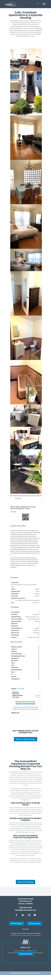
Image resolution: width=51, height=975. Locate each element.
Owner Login (25, 929)
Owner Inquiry (34, 923)
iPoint (38, 973)
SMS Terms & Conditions (34, 935)
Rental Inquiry (16, 923)
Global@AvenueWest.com (25, 910)
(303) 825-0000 (25, 908)
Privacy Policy (22, 935)
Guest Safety (14, 935)
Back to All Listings (25, 882)
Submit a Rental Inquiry (26, 704)
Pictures (18, 498)
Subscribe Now (25, 954)
